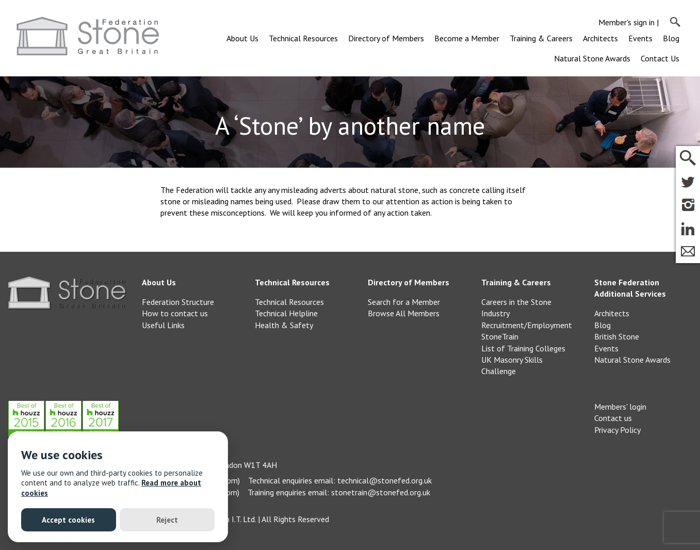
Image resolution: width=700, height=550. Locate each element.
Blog (671, 38)
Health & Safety (284, 325)
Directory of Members (386, 38)
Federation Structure (178, 302)
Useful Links (163, 325)
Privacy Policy (617, 430)
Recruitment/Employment (526, 325)
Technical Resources (303, 38)
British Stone (616, 336)
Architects (600, 38)
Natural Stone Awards (592, 58)
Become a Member (466, 38)
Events (640, 38)
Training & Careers (541, 38)
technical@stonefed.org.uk (384, 480)
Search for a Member (404, 302)
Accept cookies (68, 520)
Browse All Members (403, 313)
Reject (167, 520)
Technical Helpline (286, 313)
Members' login (620, 406)
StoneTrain (499, 336)
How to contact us (175, 313)
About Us (242, 38)
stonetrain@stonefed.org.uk (380, 492)
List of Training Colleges (523, 348)
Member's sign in (626, 22)
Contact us (613, 418)
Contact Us (660, 58)
